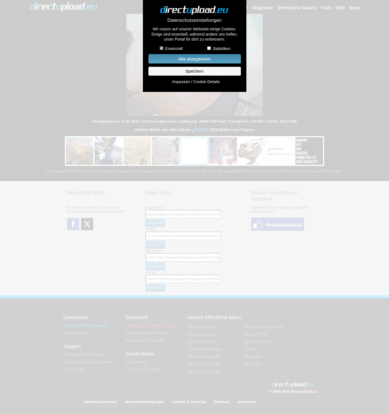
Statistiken (222, 48)
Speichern (194, 71)
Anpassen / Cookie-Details (196, 81)
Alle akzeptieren (194, 59)
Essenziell (174, 48)
